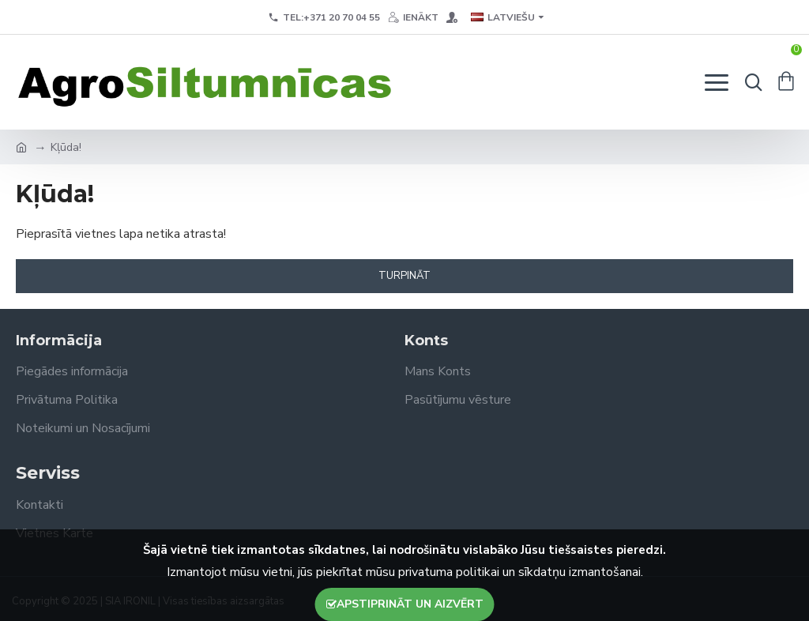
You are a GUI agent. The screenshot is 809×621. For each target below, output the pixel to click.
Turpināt (404, 276)
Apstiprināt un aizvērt (410, 604)
